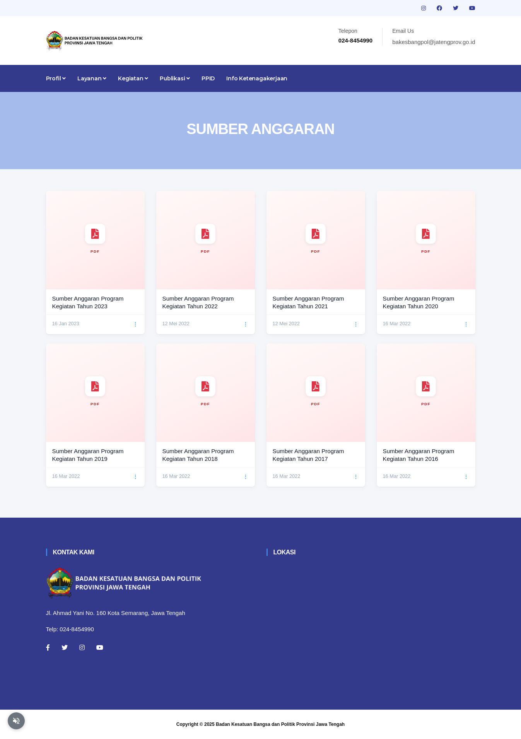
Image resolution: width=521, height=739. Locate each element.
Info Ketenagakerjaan (256, 78)
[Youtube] (99, 647)
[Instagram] (82, 647)
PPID (208, 78)
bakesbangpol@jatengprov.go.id (433, 42)
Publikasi (175, 78)
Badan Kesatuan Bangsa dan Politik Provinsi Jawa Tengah (280, 724)
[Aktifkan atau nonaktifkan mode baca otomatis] (16, 720)
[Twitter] (64, 647)
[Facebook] (48, 647)
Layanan (91, 78)
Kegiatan (133, 78)
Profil (56, 78)
